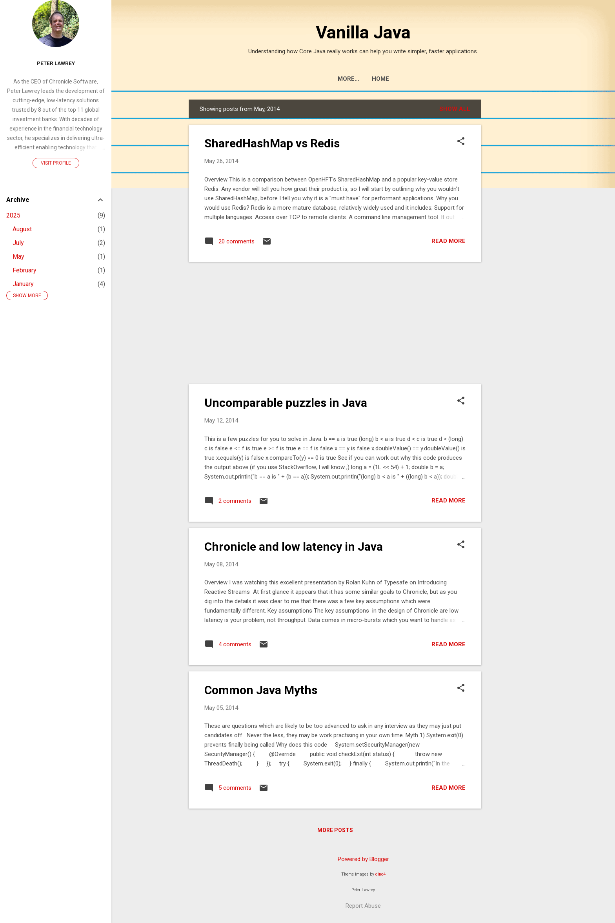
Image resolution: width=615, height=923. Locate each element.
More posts (335, 830)
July (18, 243)
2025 (13, 215)
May (18, 256)
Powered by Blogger (363, 859)
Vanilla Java (363, 32)
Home (363, 78)
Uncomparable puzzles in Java (285, 403)
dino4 (380, 874)
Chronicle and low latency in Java (293, 546)
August (22, 229)
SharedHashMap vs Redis (272, 143)
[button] (461, 141)
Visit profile (56, 163)
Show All (454, 108)
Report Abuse (363, 905)
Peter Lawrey (56, 63)
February (24, 270)
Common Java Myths (260, 690)
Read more (448, 241)
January (23, 284)
